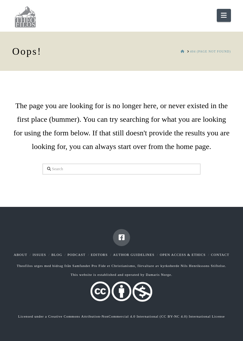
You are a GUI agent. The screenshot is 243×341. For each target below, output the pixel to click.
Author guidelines (133, 255)
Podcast (76, 255)
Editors (99, 255)
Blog (56, 255)
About (20, 255)
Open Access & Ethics (183, 255)
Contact (220, 255)
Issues (39, 255)
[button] (224, 15)
